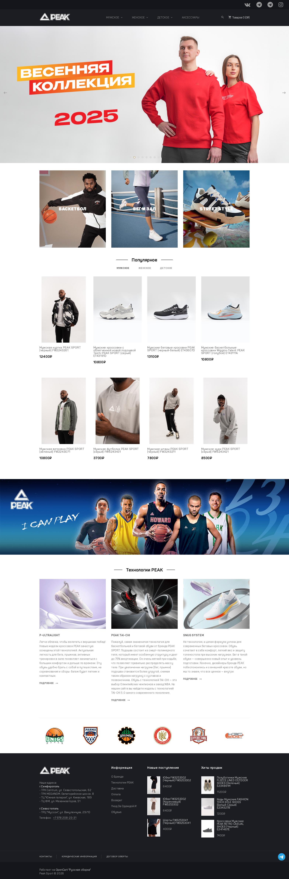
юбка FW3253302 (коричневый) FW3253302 (174, 801)
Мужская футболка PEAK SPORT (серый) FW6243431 (116, 450)
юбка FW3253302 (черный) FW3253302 (177, 779)
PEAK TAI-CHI (120, 635)
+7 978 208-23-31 (64, 817)
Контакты (45, 856)
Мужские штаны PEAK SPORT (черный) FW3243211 (167, 450)
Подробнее (46, 683)
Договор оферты (117, 856)
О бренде (117, 776)
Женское (145, 268)
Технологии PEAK (122, 782)
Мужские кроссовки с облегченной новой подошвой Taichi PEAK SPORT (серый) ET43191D (114, 352)
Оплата (116, 794)
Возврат (116, 800)
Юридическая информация (79, 856)
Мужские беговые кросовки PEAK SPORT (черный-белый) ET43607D (171, 349)
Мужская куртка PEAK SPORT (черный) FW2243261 (60, 349)
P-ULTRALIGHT (49, 635)
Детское (166, 268)
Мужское (123, 268)
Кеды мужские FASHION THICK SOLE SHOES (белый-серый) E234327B (232, 803)
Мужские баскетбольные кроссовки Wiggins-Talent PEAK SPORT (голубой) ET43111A (223, 350)
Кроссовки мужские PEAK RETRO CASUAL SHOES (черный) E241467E (230, 825)
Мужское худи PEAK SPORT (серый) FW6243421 (220, 450)
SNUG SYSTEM (193, 635)
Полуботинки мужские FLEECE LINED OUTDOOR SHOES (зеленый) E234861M (232, 782)
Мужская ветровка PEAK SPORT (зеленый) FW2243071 (61, 450)
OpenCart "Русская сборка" (73, 869)
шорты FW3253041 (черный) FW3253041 (177, 822)
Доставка (117, 788)
